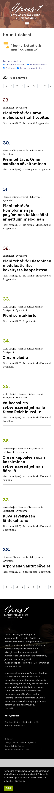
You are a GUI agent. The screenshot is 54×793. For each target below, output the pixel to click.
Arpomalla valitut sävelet (26, 566)
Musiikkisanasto (37, 64)
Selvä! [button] (8, 788)
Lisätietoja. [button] (20, 781)
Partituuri (9, 68)
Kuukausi (7, 480)
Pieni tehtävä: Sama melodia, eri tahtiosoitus (26, 115)
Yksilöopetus (30, 169)
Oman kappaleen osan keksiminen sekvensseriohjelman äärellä (24, 464)
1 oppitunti (45, 169)
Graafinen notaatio (14, 64)
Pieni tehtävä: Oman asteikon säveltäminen (24, 161)
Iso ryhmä (28, 123)
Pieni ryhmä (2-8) (12, 123)
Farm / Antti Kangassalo (24, 742)
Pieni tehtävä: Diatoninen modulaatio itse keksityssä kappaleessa (27, 265)
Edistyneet (8, 107)
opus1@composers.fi (15, 725)
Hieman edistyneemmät (15, 150)
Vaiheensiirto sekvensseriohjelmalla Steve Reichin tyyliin (24, 407)
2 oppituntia (42, 123)
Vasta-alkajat (9, 306)
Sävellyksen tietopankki (27, 11)
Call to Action (17, 746)
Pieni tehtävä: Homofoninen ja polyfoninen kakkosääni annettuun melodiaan (25, 212)
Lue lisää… (10, 708)
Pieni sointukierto (19, 315)
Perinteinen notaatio (29, 68)
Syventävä (21, 107)
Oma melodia (15, 357)
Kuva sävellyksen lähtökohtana (19, 518)
